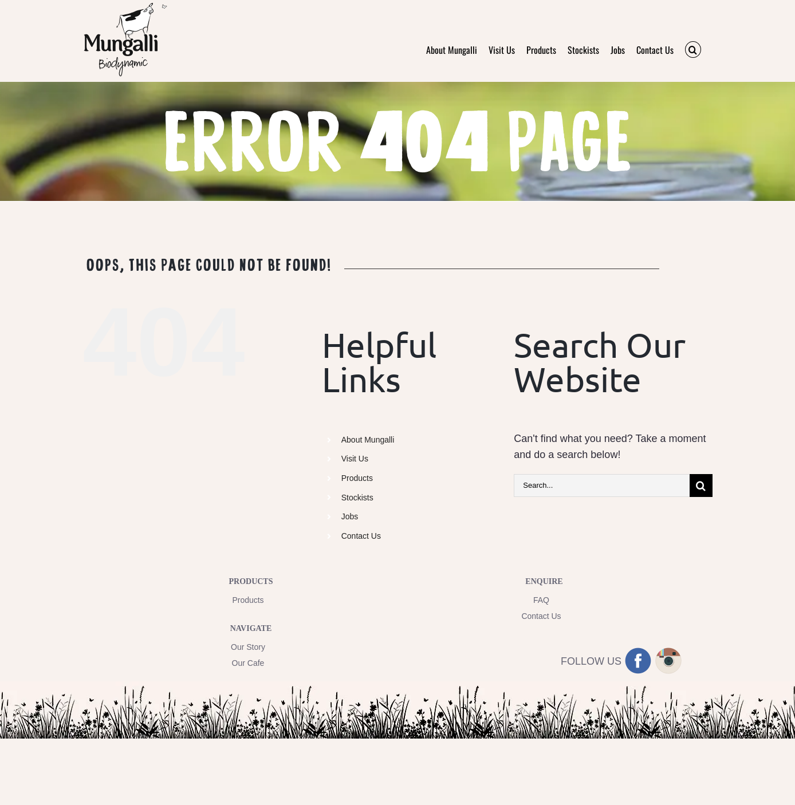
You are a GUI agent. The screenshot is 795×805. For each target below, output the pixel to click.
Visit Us (354, 458)
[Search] (701, 485)
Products (357, 478)
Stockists (357, 497)
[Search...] (602, 485)
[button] (693, 49)
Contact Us (361, 535)
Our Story (248, 647)
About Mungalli (368, 439)
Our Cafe (248, 663)
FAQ (541, 600)
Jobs (350, 516)
